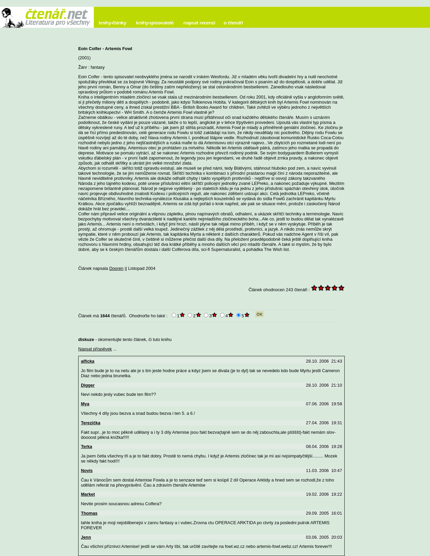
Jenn (86, 537)
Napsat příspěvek (95, 348)
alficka (87, 361)
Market (88, 494)
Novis (87, 470)
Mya (85, 403)
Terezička (90, 422)
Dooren (116, 268)
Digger (88, 385)
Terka (86, 446)
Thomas (89, 513)
